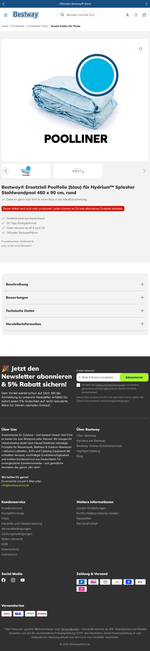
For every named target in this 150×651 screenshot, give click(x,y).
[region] (75, 108)
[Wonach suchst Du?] (85, 15)
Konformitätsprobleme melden (97, 513)
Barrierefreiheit (86, 523)
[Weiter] (144, 171)
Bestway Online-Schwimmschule (99, 446)
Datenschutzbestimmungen (110, 385)
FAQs (5, 518)
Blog (79, 456)
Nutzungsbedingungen (116, 401)
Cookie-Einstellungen (91, 508)
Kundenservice (11, 508)
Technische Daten (20, 311)
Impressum (9, 554)
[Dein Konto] (127, 15)
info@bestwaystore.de (15, 485)
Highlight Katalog (88, 451)
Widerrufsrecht (12, 539)
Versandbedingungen (16, 528)
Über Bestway (86, 435)
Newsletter (84, 518)
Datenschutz (10, 549)
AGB (105, 388)
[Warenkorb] (144, 15)
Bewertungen (17, 297)
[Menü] (5, 15)
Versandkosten (70, 629)
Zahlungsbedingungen (16, 534)
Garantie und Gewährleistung (21, 523)
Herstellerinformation (23, 324)
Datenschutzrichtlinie (87, 401)
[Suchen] (62, 15)
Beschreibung (17, 284)
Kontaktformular (12, 513)
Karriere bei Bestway (91, 441)
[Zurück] (5, 171)
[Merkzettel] (136, 15)
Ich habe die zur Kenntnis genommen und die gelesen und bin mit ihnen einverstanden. (110, 389)
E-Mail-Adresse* (85, 370)
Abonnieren (134, 377)
